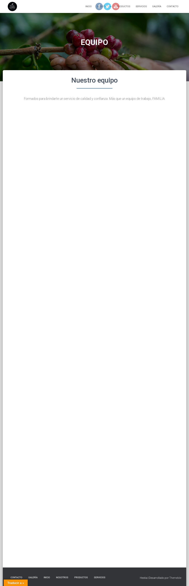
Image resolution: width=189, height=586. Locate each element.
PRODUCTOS (81, 577)
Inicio (88, 6)
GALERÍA (156, 6)
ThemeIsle (175, 577)
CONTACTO (172, 6)
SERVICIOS (141, 6)
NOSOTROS (62, 577)
